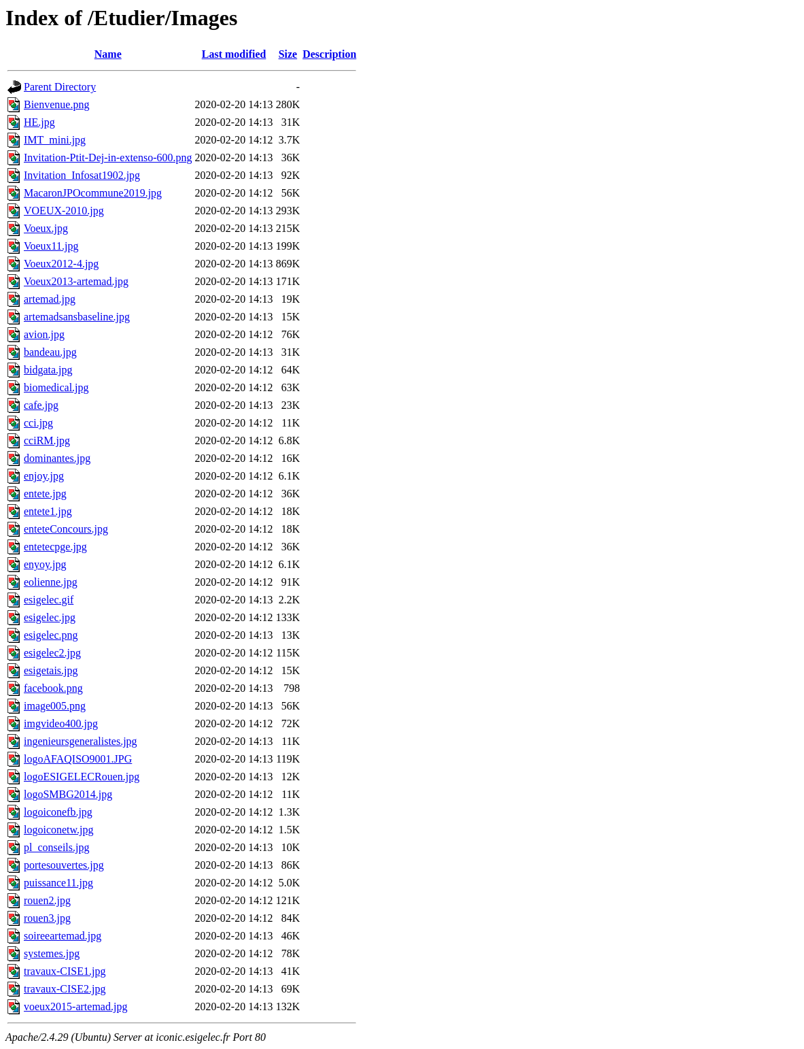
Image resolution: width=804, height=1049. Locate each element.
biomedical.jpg (56, 387)
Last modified (234, 54)
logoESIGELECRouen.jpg (81, 776)
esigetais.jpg (51, 670)
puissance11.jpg (58, 882)
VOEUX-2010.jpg (64, 210)
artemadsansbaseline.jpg (77, 316)
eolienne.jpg (50, 582)
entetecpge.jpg (55, 546)
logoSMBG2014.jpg (68, 794)
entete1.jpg (48, 511)
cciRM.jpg (47, 440)
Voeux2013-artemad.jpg (76, 281)
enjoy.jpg (44, 476)
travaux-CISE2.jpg (64, 989)
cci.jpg (38, 423)
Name (108, 54)
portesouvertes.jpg (64, 865)
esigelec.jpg (49, 617)
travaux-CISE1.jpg (64, 971)
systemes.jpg (52, 953)
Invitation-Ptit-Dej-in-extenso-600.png (108, 157)
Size (288, 54)
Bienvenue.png (56, 104)
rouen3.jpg (47, 918)
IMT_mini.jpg (55, 140)
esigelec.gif (48, 599)
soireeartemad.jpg (62, 936)
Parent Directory (60, 87)
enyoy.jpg (45, 564)
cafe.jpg (41, 405)
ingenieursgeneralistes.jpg (80, 741)
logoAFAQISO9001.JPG (78, 759)
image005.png (55, 706)
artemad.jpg (49, 299)
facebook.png (53, 688)
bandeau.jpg (50, 352)
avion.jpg (44, 334)
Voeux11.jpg (51, 246)
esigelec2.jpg (52, 653)
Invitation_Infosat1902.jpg (82, 175)
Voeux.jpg (46, 228)
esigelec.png (51, 635)
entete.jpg (45, 493)
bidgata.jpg (48, 370)
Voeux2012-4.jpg (61, 263)
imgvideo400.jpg (61, 723)
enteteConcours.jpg (66, 529)
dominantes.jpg (57, 458)
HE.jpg (39, 122)
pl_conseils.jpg (56, 847)
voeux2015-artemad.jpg (75, 1006)
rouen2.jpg (47, 900)
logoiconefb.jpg (58, 812)
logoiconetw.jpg (59, 829)
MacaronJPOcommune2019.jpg (93, 193)
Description (329, 54)
